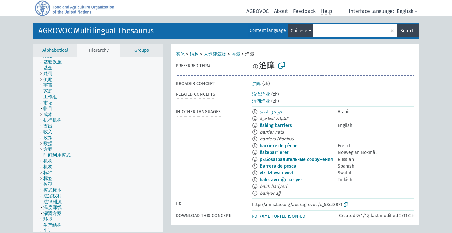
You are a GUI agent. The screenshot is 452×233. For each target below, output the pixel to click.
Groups (141, 50)
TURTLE (279, 216)
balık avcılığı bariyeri (282, 180)
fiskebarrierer (274, 152)
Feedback (304, 11)
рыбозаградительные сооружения (296, 159)
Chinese (299, 31)
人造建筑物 (215, 54)
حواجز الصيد (271, 112)
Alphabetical (55, 50)
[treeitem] (55, 62)
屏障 (235, 54)
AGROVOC (257, 11)
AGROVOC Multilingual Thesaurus (96, 30)
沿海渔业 (261, 94)
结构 (194, 54)
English (405, 11)
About (281, 11)
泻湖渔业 (261, 101)
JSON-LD (296, 216)
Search (408, 31)
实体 (180, 54)
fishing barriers (276, 125)
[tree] (98, 144)
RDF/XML (261, 216)
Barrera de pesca (278, 166)
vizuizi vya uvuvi (276, 173)
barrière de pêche (279, 146)
